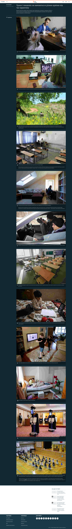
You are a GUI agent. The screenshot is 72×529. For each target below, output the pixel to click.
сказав (25, 479)
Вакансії (22, 523)
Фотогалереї (8, 4)
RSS (7, 523)
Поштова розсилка (9, 521)
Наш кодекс (23, 519)
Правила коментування (10, 525)
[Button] (9, 18)
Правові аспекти (24, 521)
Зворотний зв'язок (24, 525)
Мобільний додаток (9, 519)
